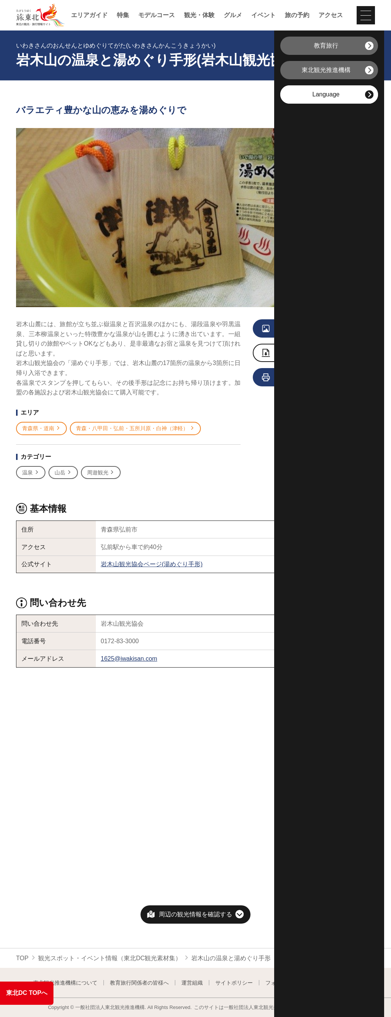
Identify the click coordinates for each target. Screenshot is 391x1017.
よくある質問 (342, 982)
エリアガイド (89, 15)
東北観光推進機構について (65, 982)
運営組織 (192, 982)
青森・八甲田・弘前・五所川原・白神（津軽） (135, 428)
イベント (263, 15)
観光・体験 (199, 15)
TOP (22, 958)
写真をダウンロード (302, 353)
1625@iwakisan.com (129, 658)
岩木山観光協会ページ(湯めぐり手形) (152, 564)
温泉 (30, 472)
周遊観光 (101, 472)
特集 (123, 15)
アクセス (330, 15)
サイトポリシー (234, 982)
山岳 (63, 472)
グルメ (233, 15)
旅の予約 (297, 15)
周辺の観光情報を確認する (195, 914)
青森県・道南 (41, 428)
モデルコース (156, 15)
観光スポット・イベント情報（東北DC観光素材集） (109, 958)
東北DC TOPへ (26, 993)
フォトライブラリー (289, 982)
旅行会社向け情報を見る (307, 377)
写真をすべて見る (303, 329)
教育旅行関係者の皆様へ (139, 982)
